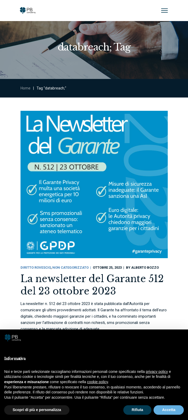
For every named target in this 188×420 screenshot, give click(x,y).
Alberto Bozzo (145, 267)
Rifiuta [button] (137, 410)
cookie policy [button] (97, 382)
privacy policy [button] (157, 371)
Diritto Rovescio (36, 267)
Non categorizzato (70, 267)
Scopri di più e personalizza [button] (37, 410)
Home (26, 88)
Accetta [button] (168, 410)
